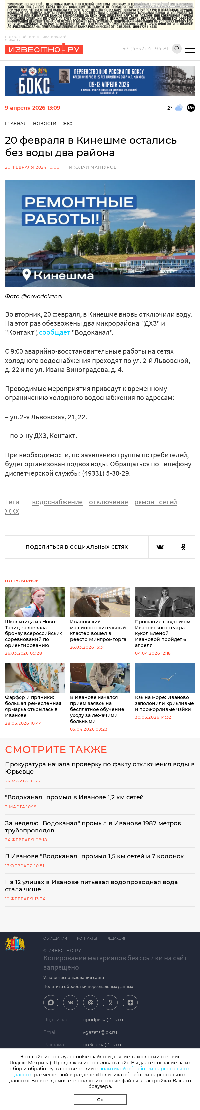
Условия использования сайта (73, 977)
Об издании (55, 938)
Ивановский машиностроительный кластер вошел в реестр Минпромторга (100, 614)
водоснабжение (57, 501)
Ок (100, 1099)
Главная (16, 123)
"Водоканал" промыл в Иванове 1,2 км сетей (74, 797)
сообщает (54, 332)
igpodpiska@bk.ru (102, 1020)
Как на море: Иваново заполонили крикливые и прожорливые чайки (165, 687)
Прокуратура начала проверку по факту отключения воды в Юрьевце (100, 768)
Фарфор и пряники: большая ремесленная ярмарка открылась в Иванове (35, 690)
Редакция (116, 938)
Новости (45, 123)
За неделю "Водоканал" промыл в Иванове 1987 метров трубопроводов (93, 827)
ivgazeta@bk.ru (99, 1032)
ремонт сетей (155, 501)
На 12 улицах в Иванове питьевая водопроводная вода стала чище (91, 886)
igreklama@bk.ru (101, 1045)
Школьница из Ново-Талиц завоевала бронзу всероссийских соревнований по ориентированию (35, 617)
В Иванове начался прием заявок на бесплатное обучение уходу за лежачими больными (100, 693)
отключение (108, 501)
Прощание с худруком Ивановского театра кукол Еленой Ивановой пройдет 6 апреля (165, 617)
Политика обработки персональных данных (88, 986)
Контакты (87, 938)
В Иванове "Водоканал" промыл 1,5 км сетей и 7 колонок (94, 856)
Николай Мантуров (91, 167)
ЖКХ (68, 123)
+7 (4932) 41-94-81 (146, 49)
